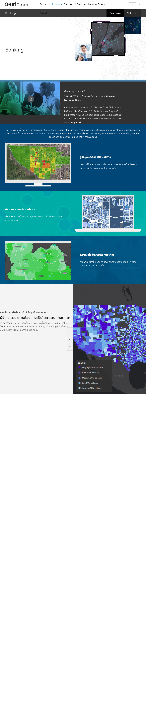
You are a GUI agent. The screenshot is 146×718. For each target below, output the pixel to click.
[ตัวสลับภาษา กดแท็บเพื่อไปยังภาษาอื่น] (130, 4)
